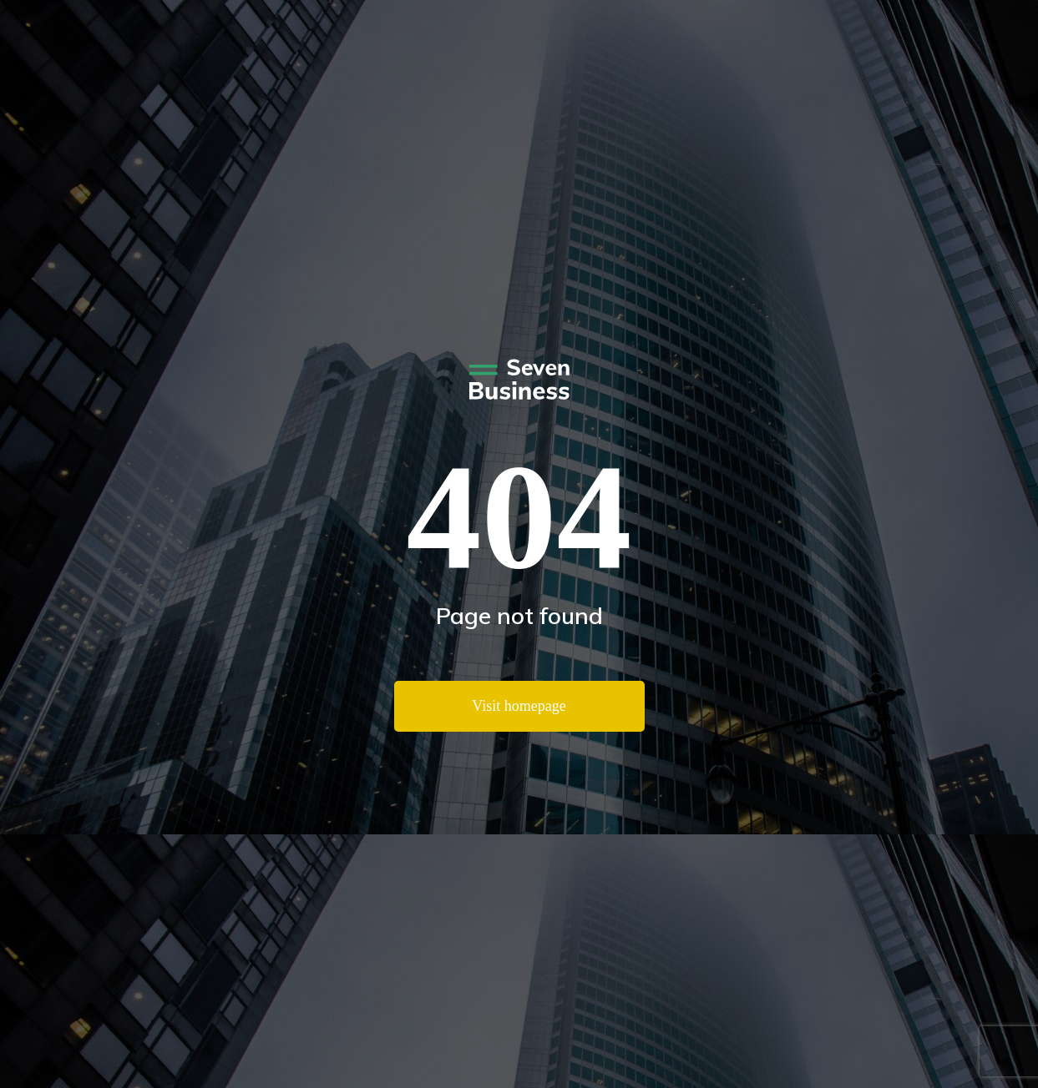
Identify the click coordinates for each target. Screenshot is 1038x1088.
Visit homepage (518, 706)
